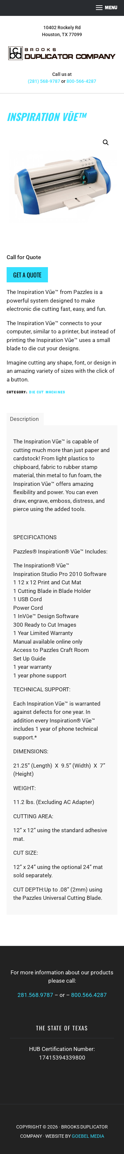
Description (24, 419)
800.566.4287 (89, 995)
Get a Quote (27, 274)
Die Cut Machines (47, 392)
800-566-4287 (81, 81)
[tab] (24, 419)
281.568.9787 (35, 995)
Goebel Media (88, 1136)
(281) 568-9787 (44, 81)
